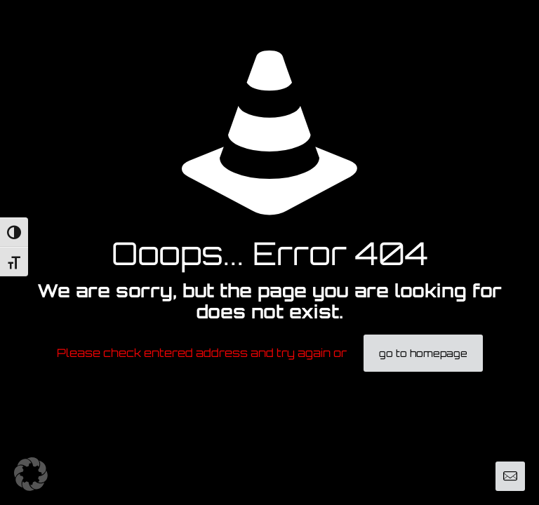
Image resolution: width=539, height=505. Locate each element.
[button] (31, 474)
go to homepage (423, 353)
